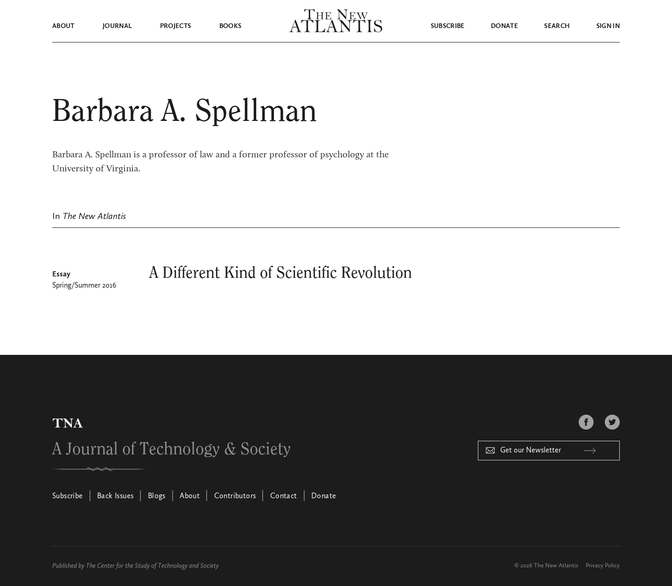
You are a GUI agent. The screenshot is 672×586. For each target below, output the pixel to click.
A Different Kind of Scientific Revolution (280, 273)
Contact (283, 496)
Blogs (157, 496)
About (63, 26)
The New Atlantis (556, 566)
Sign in (608, 26)
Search (557, 26)
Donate (504, 26)
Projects (175, 26)
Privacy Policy (603, 566)
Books (230, 26)
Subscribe (448, 26)
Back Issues (115, 496)
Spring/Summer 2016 (84, 285)
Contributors (235, 496)
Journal (117, 26)
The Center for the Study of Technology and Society (152, 566)
